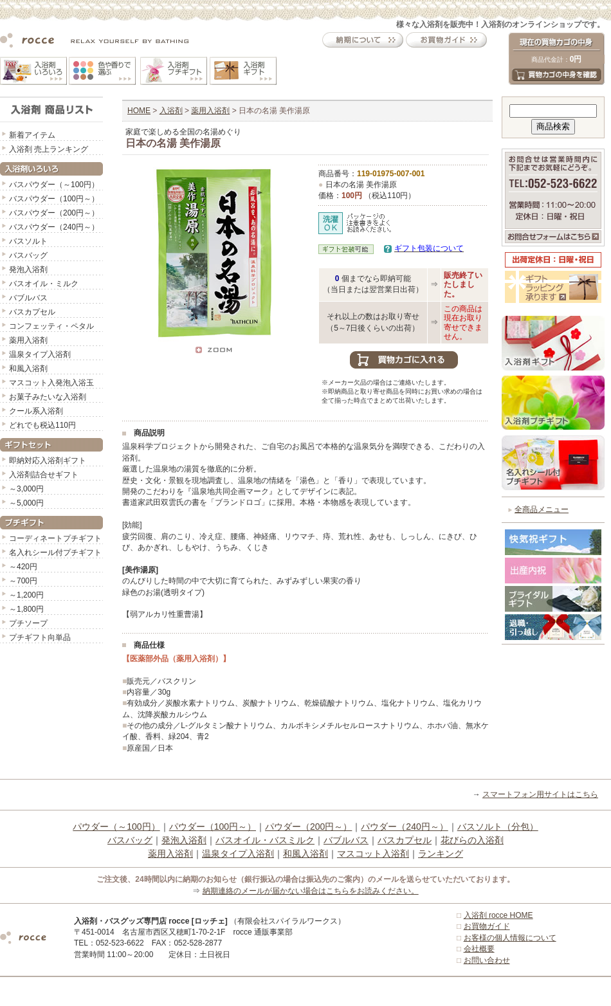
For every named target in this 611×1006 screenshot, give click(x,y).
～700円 (23, 580)
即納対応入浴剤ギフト (47, 460)
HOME (138, 110)
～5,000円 (26, 503)
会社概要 (479, 948)
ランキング (440, 853)
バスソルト (28, 241)
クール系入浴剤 (36, 411)
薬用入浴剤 (28, 340)
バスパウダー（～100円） (54, 184)
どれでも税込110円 (42, 425)
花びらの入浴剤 (472, 840)
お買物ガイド (487, 926)
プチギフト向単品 (40, 637)
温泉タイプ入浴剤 (40, 354)
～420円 (23, 566)
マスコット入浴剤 (373, 853)
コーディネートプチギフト (55, 538)
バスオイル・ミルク (43, 283)
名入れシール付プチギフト (55, 552)
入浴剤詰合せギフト (43, 474)
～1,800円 (26, 609)
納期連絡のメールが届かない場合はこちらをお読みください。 (311, 890)
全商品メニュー (542, 509)
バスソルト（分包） (497, 826)
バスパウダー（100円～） (54, 198)
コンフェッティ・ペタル (51, 326)
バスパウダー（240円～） (54, 227)
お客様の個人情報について (510, 937)
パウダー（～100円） (116, 826)
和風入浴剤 (28, 368)
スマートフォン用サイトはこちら (540, 794)
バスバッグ (28, 255)
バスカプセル (32, 311)
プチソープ (28, 623)
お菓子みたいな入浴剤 (47, 396)
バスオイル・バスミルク (265, 840)
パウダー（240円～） (404, 826)
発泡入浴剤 (28, 269)
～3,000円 (26, 488)
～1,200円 (26, 594)
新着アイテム (32, 135)
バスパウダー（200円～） (54, 212)
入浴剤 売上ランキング (48, 149)
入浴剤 (171, 110)
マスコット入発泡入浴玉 (51, 382)
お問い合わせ (487, 960)
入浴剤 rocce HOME (498, 915)
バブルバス (28, 297)
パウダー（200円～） (308, 826)
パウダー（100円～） (212, 826)
